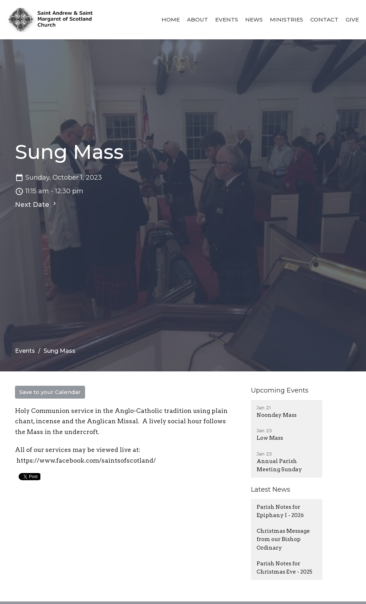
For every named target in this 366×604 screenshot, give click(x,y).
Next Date (36, 204)
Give (352, 19)
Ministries (286, 19)
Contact (324, 19)
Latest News (270, 489)
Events (226, 19)
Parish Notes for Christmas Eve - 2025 (284, 567)
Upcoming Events (279, 390)
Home (171, 19)
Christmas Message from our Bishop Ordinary (283, 539)
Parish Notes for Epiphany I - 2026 (280, 511)
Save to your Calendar (50, 392)
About (197, 19)
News (254, 19)
